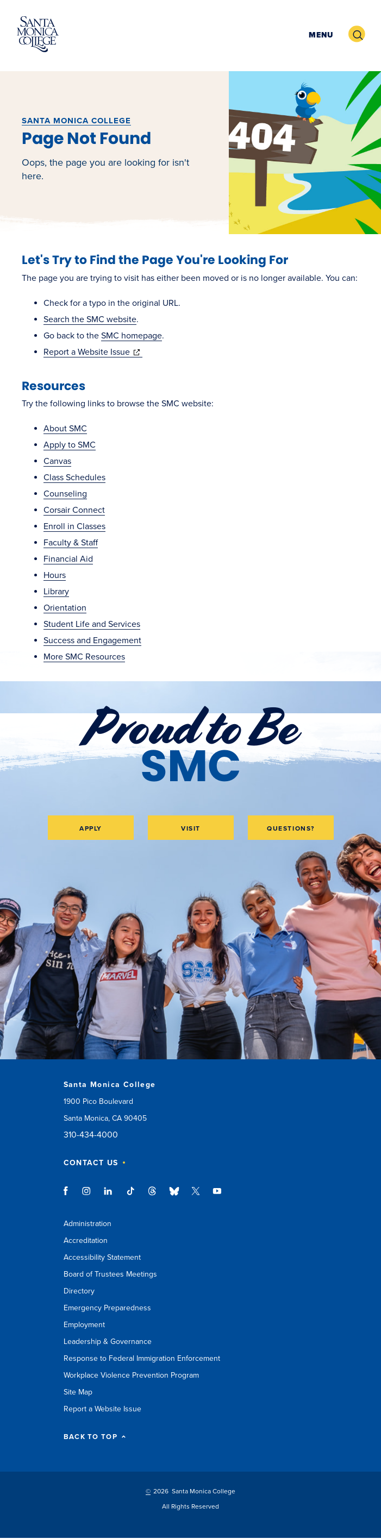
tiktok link (130, 1196)
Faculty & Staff (70, 542)
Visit (191, 828)
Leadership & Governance (108, 1341)
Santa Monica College (76, 120)
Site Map (78, 1392)
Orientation (64, 607)
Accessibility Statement (102, 1257)
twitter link (196, 1196)
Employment (84, 1324)
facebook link (69, 1196)
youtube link (217, 1196)
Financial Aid (68, 559)
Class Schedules (74, 477)
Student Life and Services (91, 624)
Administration (87, 1223)
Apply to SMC (69, 444)
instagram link (87, 1196)
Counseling (65, 493)
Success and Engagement (92, 640)
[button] (319, 34)
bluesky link (174, 1196)
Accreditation (86, 1240)
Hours (54, 575)
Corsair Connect (74, 510)
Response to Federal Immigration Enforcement (142, 1358)
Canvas (57, 461)
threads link (153, 1196)
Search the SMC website (89, 319)
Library (56, 591)
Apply (90, 828)
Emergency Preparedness (107, 1307)
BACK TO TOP (95, 1437)
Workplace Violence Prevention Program (131, 1375)
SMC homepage (131, 335)
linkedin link (108, 1196)
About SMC (65, 428)
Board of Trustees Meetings (110, 1274)
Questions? (291, 828)
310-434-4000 (91, 1135)
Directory (79, 1291)
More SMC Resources (84, 656)
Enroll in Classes (74, 526)
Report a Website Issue (92, 352)
